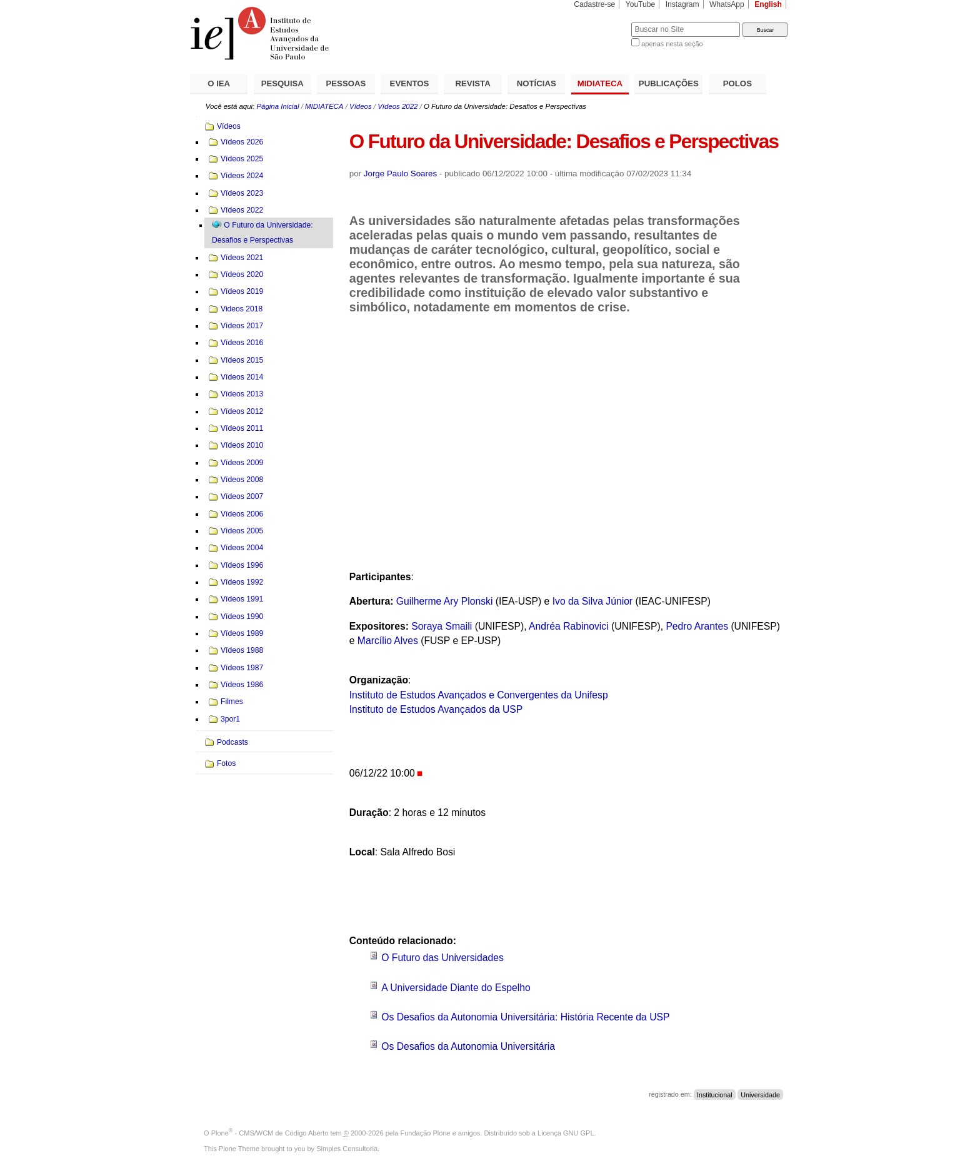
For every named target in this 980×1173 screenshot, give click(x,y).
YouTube (641, 4)
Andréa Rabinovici (569, 626)
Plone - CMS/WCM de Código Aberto (270, 1133)
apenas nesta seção (671, 44)
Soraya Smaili (441, 626)
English (768, 4)
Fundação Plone (426, 1133)
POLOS (737, 83)
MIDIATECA (600, 83)
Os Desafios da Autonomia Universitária (468, 1046)
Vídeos (360, 106)
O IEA (219, 83)
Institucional (714, 1094)
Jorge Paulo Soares (400, 173)
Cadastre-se (594, 4)
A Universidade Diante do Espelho (456, 987)
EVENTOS (409, 83)
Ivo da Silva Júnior (592, 601)
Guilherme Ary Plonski (444, 601)
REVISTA (473, 83)
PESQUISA (282, 83)
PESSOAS (346, 83)
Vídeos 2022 (398, 106)
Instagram (682, 4)
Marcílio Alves (388, 640)
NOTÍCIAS (536, 83)
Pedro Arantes (697, 626)
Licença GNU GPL (566, 1133)
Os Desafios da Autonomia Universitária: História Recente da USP (525, 1017)
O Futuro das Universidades (442, 957)
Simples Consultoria (347, 1148)
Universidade (760, 1094)
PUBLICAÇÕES (669, 83)
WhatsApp (726, 4)
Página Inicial (277, 106)
